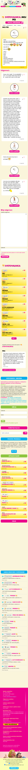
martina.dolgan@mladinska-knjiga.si (14, 722)
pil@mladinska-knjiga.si (11, 696)
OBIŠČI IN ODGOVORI (9, 370)
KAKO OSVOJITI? (7, 478)
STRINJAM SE (14, 768)
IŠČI (26, 433)
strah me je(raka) (8, 490)
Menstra (11, 666)
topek (12, 621)
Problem (13, 595)
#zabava (19, 25)
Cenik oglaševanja (10, 724)
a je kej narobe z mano (10, 508)
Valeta (5, 502)
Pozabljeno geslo (13, 423)
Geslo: (2, 414)
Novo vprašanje (14, 22)
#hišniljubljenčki (10, 25)
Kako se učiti (7, 461)
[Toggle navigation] (2, 1)
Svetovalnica (11, 17)
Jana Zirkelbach (6, 700)
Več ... (14, 338)
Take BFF (5, 472)
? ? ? (14, 451)
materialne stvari (8, 484)
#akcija (4, 25)
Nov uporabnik (4, 423)
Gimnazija (16, 653)
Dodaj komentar (14, 93)
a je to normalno (15, 589)
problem (16, 608)
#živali (15, 25)
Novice (5, 496)
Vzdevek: (3, 410)
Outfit (14, 634)
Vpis (3, 421)
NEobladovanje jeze (9, 467)
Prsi (15, 582)
